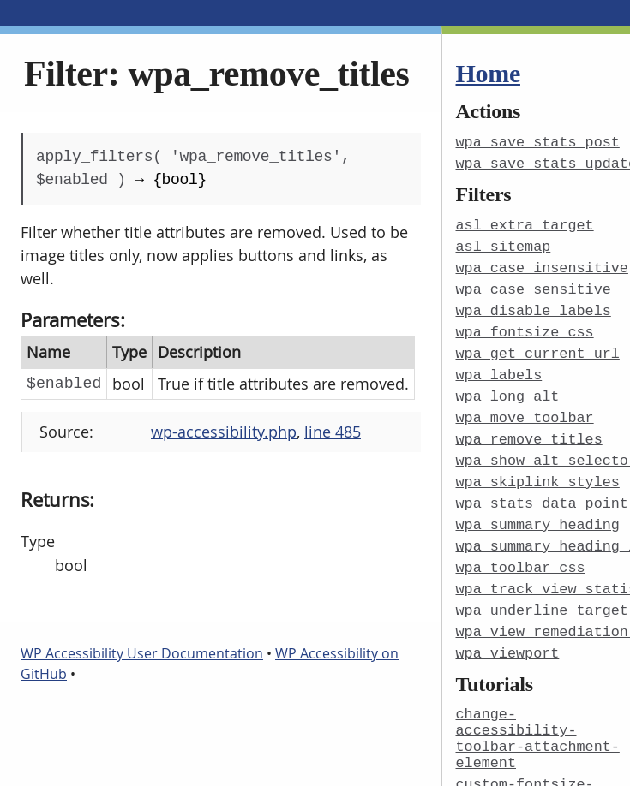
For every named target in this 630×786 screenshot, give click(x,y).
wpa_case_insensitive (542, 264)
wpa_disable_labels (533, 305)
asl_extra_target (525, 223)
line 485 (332, 431)
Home (488, 73)
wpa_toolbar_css (520, 552)
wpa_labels (499, 367)
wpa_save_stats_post (538, 142)
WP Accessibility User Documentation (142, 653)
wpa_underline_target (542, 593)
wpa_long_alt (508, 387)
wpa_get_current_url (538, 346)
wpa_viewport (508, 634)
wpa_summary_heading (538, 511)
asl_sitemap (503, 243)
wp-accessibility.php (224, 431)
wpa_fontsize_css (525, 326)
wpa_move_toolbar (525, 408)
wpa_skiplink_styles (538, 469)
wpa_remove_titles (529, 428)
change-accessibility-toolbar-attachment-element (538, 717)
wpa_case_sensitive (533, 285)
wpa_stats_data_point (542, 490)
